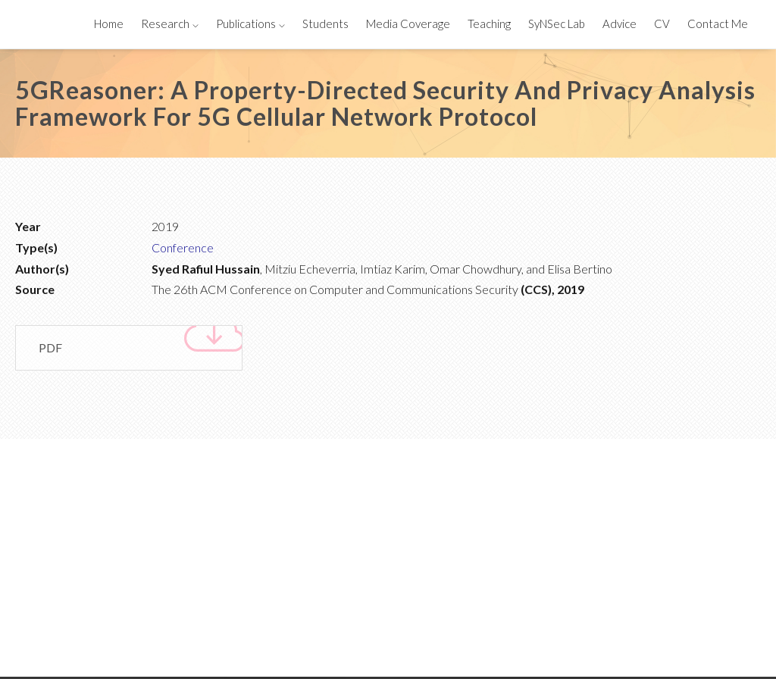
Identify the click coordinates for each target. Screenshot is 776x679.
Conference (183, 247)
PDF (140, 343)
